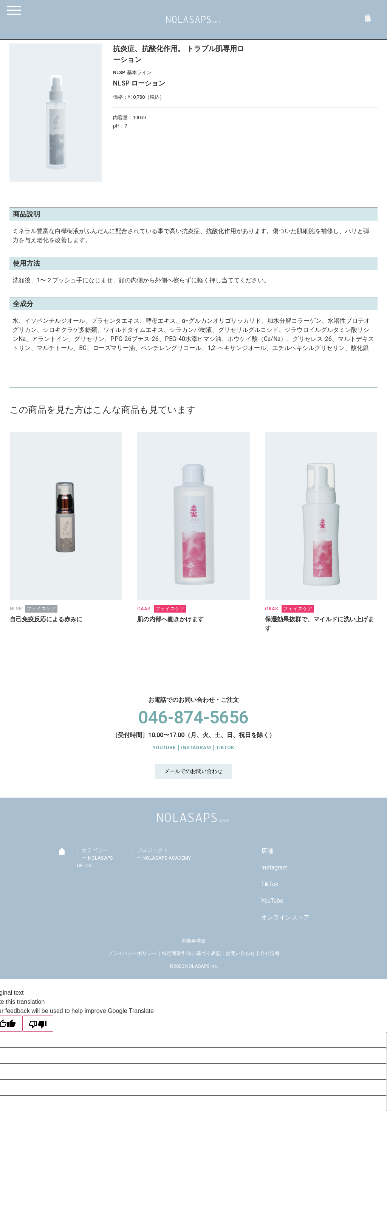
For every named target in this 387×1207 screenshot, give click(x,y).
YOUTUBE (164, 747)
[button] (193, 771)
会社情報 (270, 953)
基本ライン (139, 72)
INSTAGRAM (196, 747)
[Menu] (16, 10)
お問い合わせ (240, 953)
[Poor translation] (37, 1024)
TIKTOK (225, 747)
